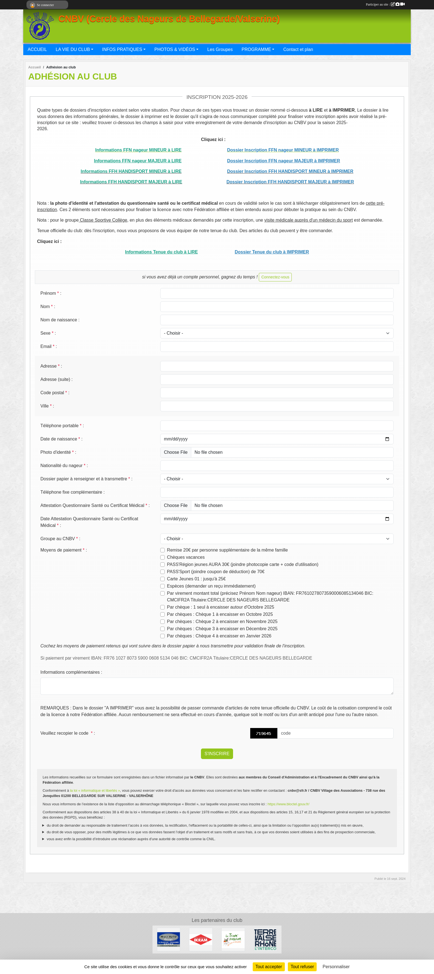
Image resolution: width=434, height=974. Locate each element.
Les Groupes (220, 49)
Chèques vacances (186, 557)
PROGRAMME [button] (256, 49)
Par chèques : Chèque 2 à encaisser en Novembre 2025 (222, 621)
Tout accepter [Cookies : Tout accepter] (268, 966)
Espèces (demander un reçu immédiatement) (211, 586)
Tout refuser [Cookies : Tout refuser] (302, 966)
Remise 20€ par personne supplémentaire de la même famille (227, 550)
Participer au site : (385, 4)
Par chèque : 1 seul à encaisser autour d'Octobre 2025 (220, 607)
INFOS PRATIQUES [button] (122, 49)
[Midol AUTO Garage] (168, 939)
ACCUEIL (37, 49)
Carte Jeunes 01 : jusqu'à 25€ (196, 578)
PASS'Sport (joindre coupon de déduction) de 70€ (215, 571)
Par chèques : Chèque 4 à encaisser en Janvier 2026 (219, 636)
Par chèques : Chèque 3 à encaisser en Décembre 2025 (222, 628)
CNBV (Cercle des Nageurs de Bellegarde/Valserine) (169, 19)
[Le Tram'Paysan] (233, 939)
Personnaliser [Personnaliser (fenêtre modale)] (336, 966)
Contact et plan (298, 49)
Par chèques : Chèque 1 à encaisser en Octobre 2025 (220, 614)
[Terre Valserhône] (265, 939)
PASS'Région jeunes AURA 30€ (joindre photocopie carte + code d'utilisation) (242, 564)
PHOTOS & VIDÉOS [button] (174, 49)
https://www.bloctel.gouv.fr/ (288, 804)
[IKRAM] (201, 939)
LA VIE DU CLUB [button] (73, 49)
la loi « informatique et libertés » (95, 790)
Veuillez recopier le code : (67, 733)
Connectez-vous (275, 277)
